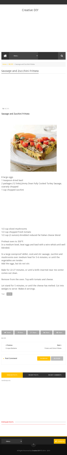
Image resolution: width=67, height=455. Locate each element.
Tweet (7, 332)
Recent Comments (54, 375)
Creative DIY (30, 10)
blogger (57, 358)
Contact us (59, 441)
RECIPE (11, 64)
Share (20, 332)
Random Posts (12, 375)
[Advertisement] (33, 32)
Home (5, 64)
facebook (43, 358)
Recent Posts (33, 375)
